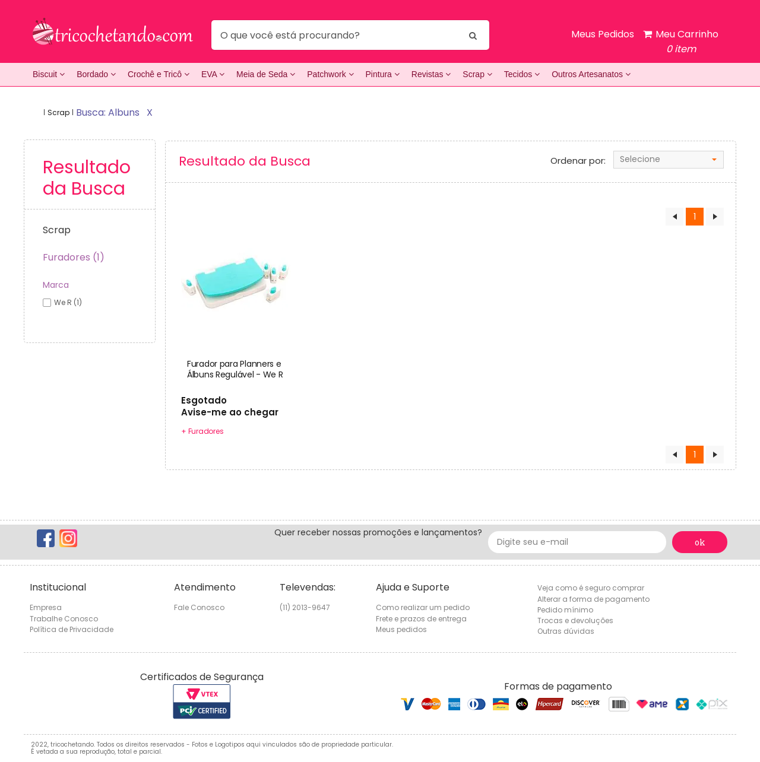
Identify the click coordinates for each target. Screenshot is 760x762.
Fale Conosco (199, 607)
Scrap (477, 74)
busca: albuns (108, 112)
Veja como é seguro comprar (590, 588)
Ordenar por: (578, 161)
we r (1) (68, 302)
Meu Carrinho (680, 41)
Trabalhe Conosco (64, 619)
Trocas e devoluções (575, 620)
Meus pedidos (401, 629)
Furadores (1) (73, 257)
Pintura (383, 74)
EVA (212, 74)
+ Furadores (202, 431)
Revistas (431, 74)
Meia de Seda (265, 74)
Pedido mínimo (565, 610)
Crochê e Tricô (158, 74)
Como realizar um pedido (423, 607)
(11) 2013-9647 (305, 607)
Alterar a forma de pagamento (593, 599)
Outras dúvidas (565, 631)
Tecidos (522, 74)
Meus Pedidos (602, 34)
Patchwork (330, 74)
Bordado (96, 74)
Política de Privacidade (71, 629)
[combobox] (668, 160)
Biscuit (49, 74)
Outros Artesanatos (591, 74)
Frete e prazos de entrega (421, 619)
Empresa (46, 607)
